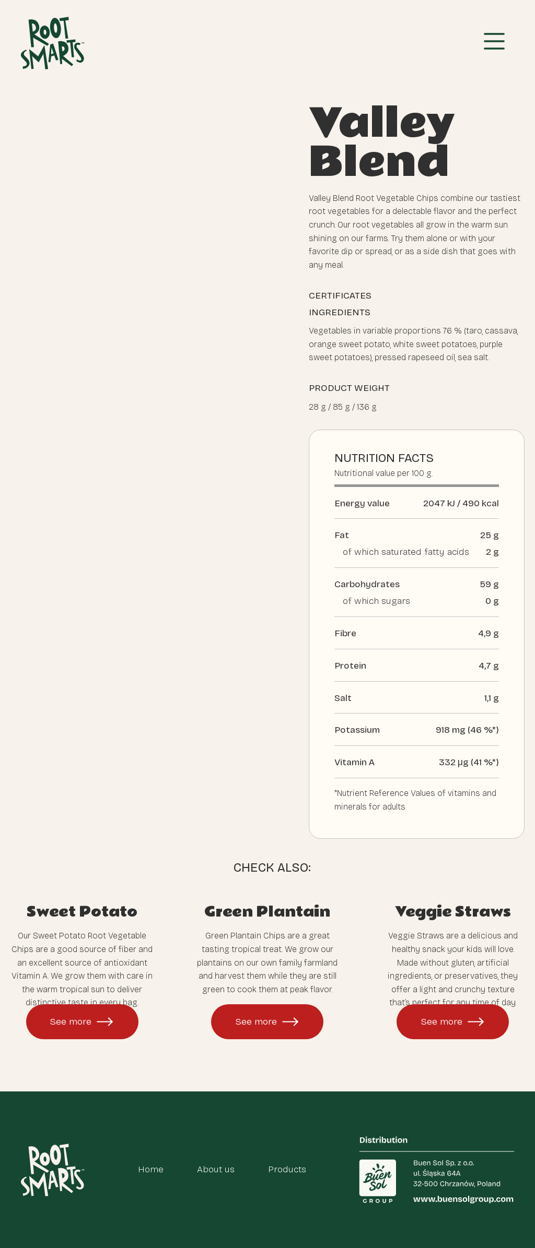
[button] (494, 43)
